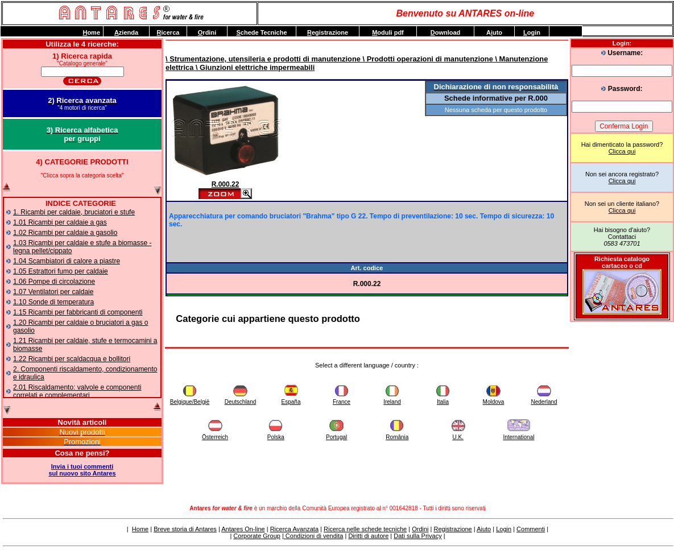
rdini (207, 32)
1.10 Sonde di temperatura (53, 302)
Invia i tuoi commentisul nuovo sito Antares (81, 470)
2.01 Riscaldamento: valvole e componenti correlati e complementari (77, 391)
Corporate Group (256, 535)
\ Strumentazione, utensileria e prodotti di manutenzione (263, 59)
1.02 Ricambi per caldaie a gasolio (65, 233)
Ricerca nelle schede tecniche (365, 529)
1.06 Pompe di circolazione (54, 282)
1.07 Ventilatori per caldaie (53, 292)
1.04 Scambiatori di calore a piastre (66, 261)
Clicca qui (622, 151)
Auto (494, 32)
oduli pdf (388, 32)
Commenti (530, 529)
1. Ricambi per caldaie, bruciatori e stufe (74, 212)
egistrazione (327, 32)
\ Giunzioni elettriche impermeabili (254, 67)
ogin (531, 32)
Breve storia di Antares (185, 529)
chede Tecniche (261, 32)
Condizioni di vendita (314, 535)
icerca (168, 32)
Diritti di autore (368, 535)
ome (91, 32)
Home (140, 529)
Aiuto (484, 529)
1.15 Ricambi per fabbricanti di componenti (77, 312)
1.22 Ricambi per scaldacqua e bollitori (71, 359)
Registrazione (452, 529)
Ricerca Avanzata (294, 529)
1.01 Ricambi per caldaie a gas (60, 222)
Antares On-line (242, 529)
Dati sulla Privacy (417, 535)
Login (503, 529)
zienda (126, 32)
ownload (446, 32)
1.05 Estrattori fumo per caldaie (60, 271)
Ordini (420, 529)
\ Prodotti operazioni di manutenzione (427, 59)
